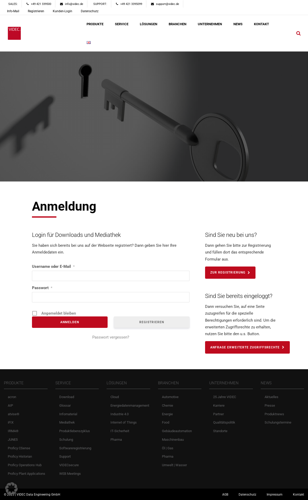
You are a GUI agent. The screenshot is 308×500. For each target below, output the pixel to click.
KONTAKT (261, 24)
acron (12, 397)
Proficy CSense (19, 448)
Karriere (219, 405)
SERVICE (121, 24)
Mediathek (67, 422)
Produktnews (274, 414)
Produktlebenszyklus (74, 431)
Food (165, 422)
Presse (270, 405)
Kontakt (298, 494)
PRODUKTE (95, 24)
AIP (10, 405)
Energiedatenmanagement (129, 405)
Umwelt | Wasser (174, 465)
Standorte (220, 431)
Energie (167, 414)
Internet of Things (123, 422)
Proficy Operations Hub (25, 465)
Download (66, 397)
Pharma (116, 439)
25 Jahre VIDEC (224, 397)
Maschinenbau (173, 439)
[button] (11, 488)
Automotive (170, 397)
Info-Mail (13, 11)
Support (65, 456)
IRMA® (13, 431)
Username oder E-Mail (53, 266)
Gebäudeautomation (177, 431)
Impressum (275, 494)
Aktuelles (271, 397)
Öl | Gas (167, 448)
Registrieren (36, 11)
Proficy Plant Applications (26, 474)
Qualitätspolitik (224, 422)
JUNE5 (13, 439)
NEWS (238, 24)
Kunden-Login (62, 11)
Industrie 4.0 (119, 414)
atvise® (13, 414)
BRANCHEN (177, 24)
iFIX (11, 422)
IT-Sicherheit (119, 431)
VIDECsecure (69, 465)
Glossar (65, 405)
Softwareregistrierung (75, 448)
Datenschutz (90, 11)
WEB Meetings (70, 474)
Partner (218, 414)
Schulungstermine (278, 422)
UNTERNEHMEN (210, 24)
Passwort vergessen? (110, 337)
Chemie (167, 405)
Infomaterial (68, 414)
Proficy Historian (20, 456)
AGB (225, 494)
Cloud (114, 397)
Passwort (42, 288)
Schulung (66, 439)
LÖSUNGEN (148, 24)
